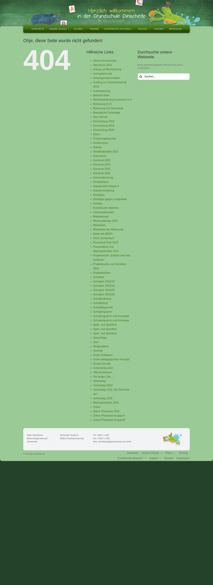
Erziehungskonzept (104, 138)
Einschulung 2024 (103, 125)
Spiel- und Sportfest (105, 324)
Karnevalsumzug (103, 177)
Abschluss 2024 (102, 65)
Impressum (99, 155)
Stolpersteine (101, 346)
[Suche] (141, 76)
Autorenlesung (101, 91)
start (95, 342)
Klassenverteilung (103, 190)
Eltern (96, 134)
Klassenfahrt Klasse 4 (106, 186)
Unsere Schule (102, 363)
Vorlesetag (99, 381)
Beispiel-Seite (101, 95)
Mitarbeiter (99, 225)
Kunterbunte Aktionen (106, 207)
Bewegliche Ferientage (106, 112)
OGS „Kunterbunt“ (104, 238)
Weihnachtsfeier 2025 (106, 402)
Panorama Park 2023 (105, 242)
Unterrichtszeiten (103, 368)
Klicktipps (99, 194)
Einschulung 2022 (103, 121)
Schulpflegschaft (103, 307)
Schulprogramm (102, 311)
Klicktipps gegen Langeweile (110, 199)
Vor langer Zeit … (103, 376)
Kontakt (97, 203)
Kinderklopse (101, 181)
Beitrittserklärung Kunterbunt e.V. (112, 99)
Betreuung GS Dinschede (108, 108)
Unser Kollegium (103, 355)
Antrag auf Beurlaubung (107, 69)
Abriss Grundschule (104, 60)
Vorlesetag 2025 (102, 398)
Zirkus (97, 407)
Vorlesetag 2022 (102, 385)
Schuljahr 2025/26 (104, 294)
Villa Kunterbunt (102, 372)
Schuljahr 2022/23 (104, 281)
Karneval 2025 (101, 168)
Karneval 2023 (101, 160)
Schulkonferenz (102, 298)
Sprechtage (100, 337)
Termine (98, 350)
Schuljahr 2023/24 (104, 285)
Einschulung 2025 (103, 130)
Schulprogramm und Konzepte (111, 316)
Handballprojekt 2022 (105, 151)
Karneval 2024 (101, 164)
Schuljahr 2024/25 (104, 290)
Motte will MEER (103, 233)
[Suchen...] (164, 76)
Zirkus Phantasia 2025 (106, 411)
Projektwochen (102, 272)
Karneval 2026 (101, 173)
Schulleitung (100, 303)
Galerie (97, 147)
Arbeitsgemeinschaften (106, 78)
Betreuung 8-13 (102, 104)
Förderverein (100, 143)
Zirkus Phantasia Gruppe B (109, 420)
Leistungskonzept (103, 212)
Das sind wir (100, 117)
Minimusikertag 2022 (105, 220)
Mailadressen (101, 216)
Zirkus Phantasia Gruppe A (109, 415)
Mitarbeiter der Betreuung (108, 229)
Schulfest (98, 277)
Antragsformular (102, 73)
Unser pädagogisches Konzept (111, 359)
